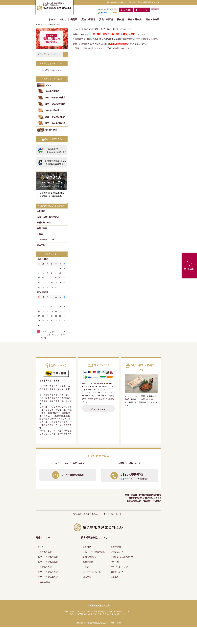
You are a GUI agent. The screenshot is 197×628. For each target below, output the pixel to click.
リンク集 (115, 563)
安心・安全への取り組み (48, 218)
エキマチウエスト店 (46, 241)
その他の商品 (51, 131)
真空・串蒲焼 (106, 19)
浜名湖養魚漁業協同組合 (98, 607)
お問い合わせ (117, 553)
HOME (38, 24)
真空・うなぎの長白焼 (55, 118)
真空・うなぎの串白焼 (55, 124)
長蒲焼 (73, 19)
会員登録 (123, 10)
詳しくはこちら (98, 410)
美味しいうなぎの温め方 (122, 558)
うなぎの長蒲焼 (52, 92)
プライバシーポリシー (114, 515)
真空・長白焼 (134, 19)
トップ (51, 19)
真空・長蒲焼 (88, 19)
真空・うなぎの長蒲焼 (55, 99)
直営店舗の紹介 (44, 224)
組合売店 (41, 246)
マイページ (139, 10)
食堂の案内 (42, 229)
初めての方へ (117, 548)
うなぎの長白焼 (52, 112)
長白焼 (120, 19)
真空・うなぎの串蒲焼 (55, 105)
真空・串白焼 (152, 19)
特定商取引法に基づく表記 (85, 515)
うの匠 (40, 235)
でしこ (63, 19)
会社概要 (41, 213)
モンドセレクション (120, 568)
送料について (117, 573)
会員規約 (115, 578)
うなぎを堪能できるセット (49, 72)
